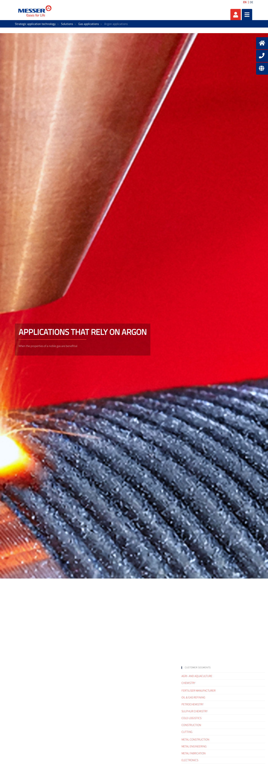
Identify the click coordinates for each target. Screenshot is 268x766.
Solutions (67, 24)
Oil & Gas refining (193, 697)
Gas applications (88, 24)
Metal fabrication (193, 753)
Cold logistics (191, 718)
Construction (191, 725)
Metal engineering (194, 746)
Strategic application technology (35, 24)
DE (251, 2)
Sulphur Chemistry (194, 711)
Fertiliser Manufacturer (198, 691)
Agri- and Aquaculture (196, 676)
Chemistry (188, 683)
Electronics (189, 760)
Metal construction (195, 740)
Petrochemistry (192, 704)
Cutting (186, 732)
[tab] (223, 667)
